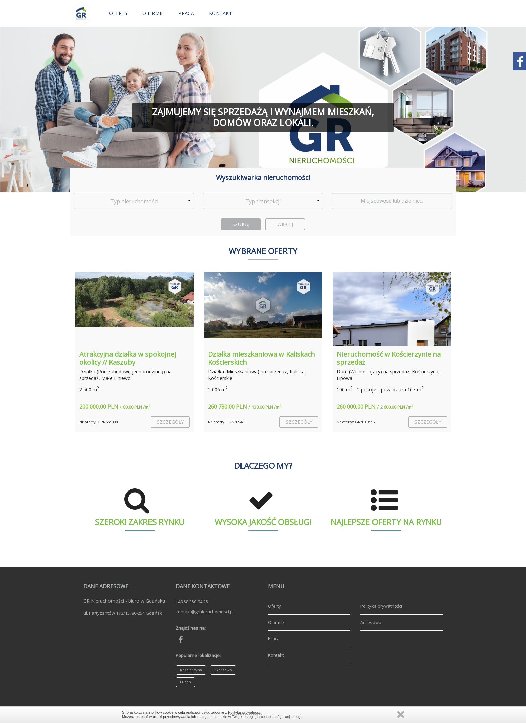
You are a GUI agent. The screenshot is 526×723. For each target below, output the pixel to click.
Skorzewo (223, 669)
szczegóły (170, 422)
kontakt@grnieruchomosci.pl (205, 612)
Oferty (118, 13)
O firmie (153, 13)
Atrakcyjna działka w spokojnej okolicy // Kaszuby (127, 358)
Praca (186, 13)
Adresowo (370, 622)
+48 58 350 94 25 (192, 602)
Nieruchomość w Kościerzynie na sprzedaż (389, 358)
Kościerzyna (191, 669)
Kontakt (220, 13)
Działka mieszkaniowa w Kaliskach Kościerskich (261, 358)
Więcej (285, 224)
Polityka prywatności (381, 606)
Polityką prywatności (245, 712)
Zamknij (400, 714)
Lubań (185, 681)
